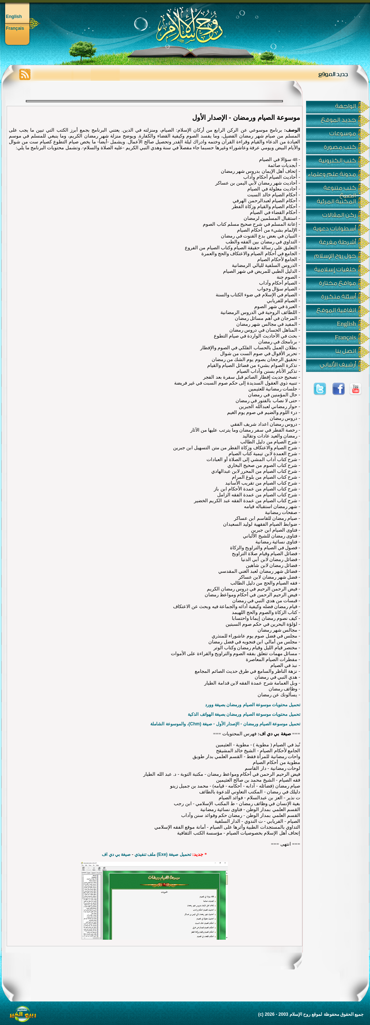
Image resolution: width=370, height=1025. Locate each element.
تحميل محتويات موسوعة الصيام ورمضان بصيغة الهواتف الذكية (244, 714)
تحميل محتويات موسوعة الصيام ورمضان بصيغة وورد (252, 704)
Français (15, 28)
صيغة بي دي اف (116, 854)
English (14, 16)
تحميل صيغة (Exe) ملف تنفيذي (162, 854)
